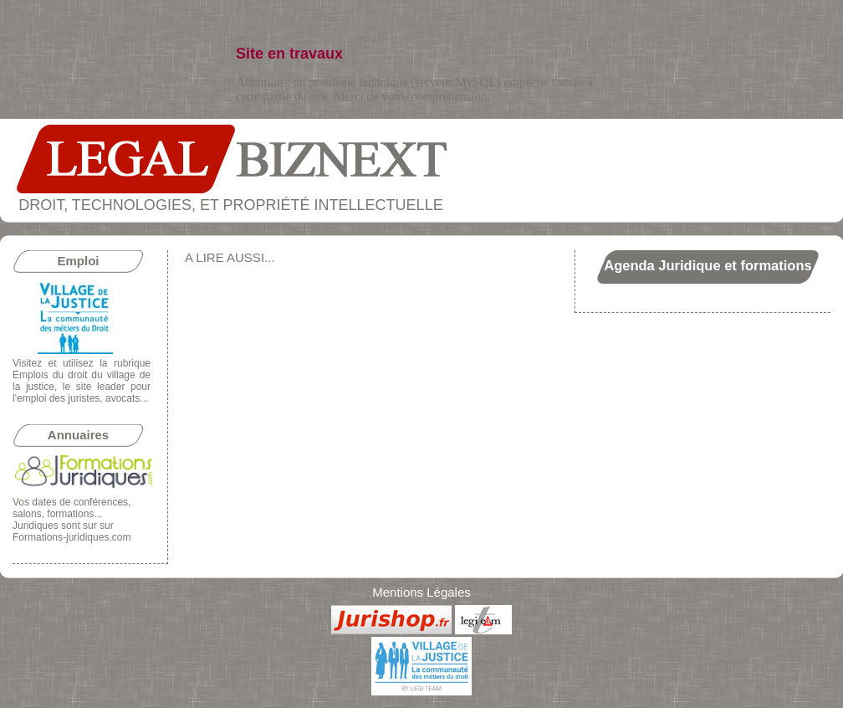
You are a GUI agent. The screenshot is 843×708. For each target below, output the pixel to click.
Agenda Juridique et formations (707, 265)
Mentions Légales (421, 592)
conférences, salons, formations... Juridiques (71, 513)
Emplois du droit (50, 375)
